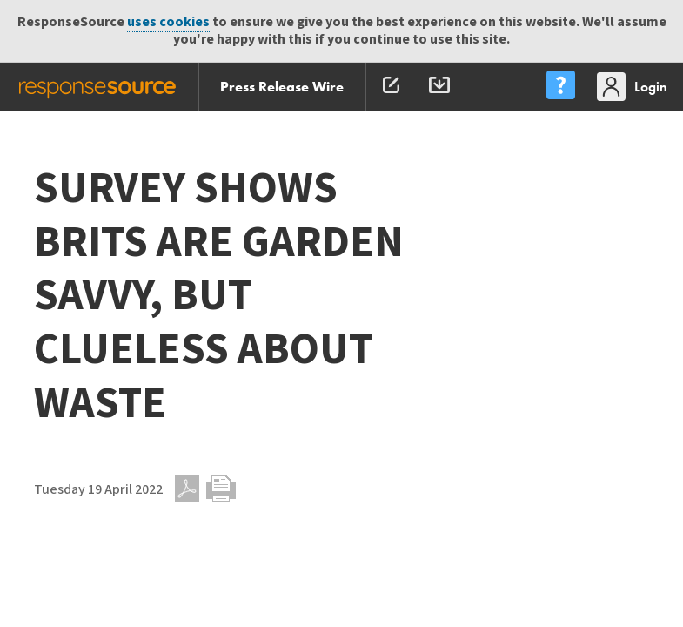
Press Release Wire (282, 87)
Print (221, 488)
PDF (187, 488)
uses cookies (168, 22)
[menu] (560, 87)
